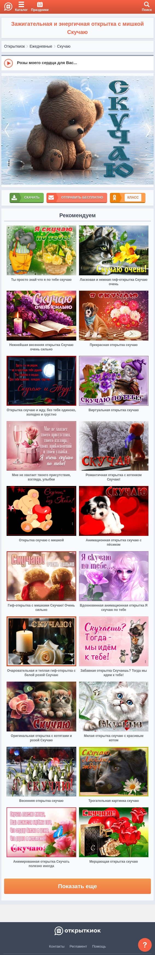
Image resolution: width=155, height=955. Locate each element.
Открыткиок (14, 46)
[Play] (8, 63)
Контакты (57, 946)
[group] (77, 63)
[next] (148, 130)
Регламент (78, 946)
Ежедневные (41, 46)
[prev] (7, 130)
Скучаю (64, 46)
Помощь (99, 946)
